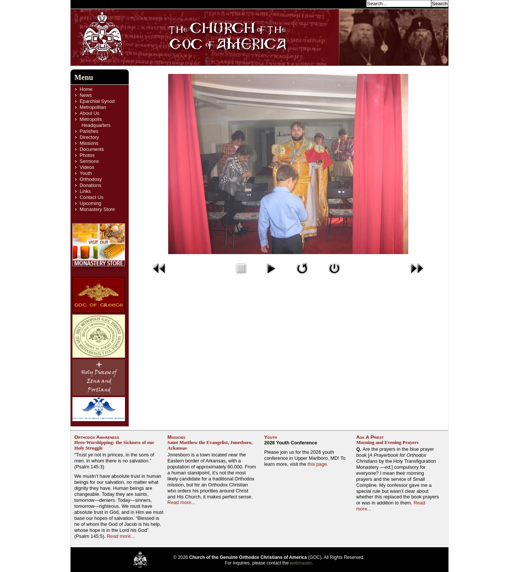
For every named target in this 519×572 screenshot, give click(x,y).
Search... (354, 3)
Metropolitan (93, 107)
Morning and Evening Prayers (387, 442)
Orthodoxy (91, 179)
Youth (86, 173)
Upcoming (90, 203)
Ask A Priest (370, 437)
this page (317, 464)
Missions (89, 143)
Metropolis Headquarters (95, 122)
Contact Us (91, 197)
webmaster (301, 563)
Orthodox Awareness (96, 437)
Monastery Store (97, 209)
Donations (90, 185)
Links (85, 191)
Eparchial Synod (97, 101)
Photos (87, 155)
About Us (89, 113)
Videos (87, 167)
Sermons (89, 161)
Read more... (121, 536)
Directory (89, 137)
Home (86, 89)
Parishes (89, 131)
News (86, 95)
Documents (92, 149)
